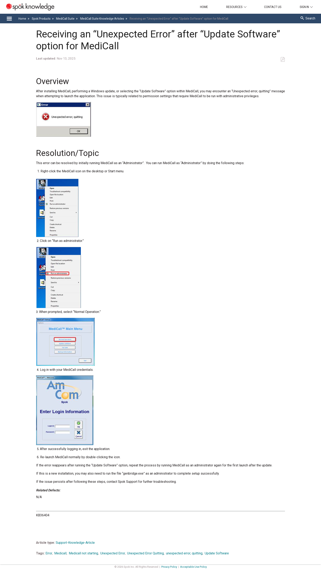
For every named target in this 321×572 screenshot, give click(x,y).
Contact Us (272, 7)
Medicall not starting (83, 553)
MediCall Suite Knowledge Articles (102, 18)
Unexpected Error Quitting (145, 553)
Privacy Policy (169, 566)
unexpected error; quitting (184, 553)
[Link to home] (27, 7)
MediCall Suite (65, 18)
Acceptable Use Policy (193, 566)
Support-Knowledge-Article (75, 543)
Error (48, 553)
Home (204, 7)
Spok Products (41, 18)
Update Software (217, 553)
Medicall (60, 553)
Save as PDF (282, 59)
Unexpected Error (112, 553)
